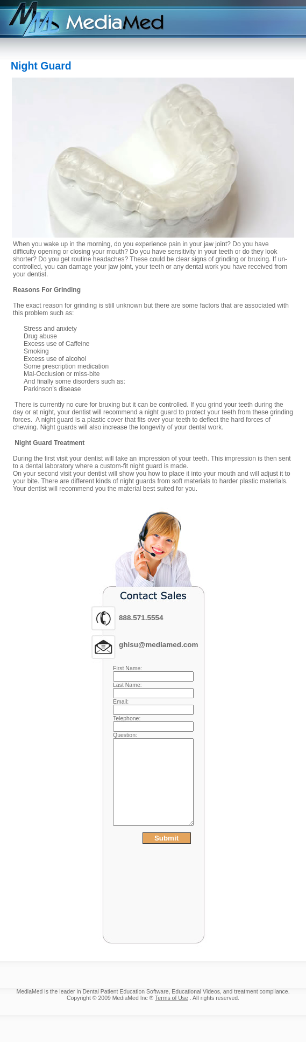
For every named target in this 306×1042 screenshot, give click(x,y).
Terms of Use (171, 998)
